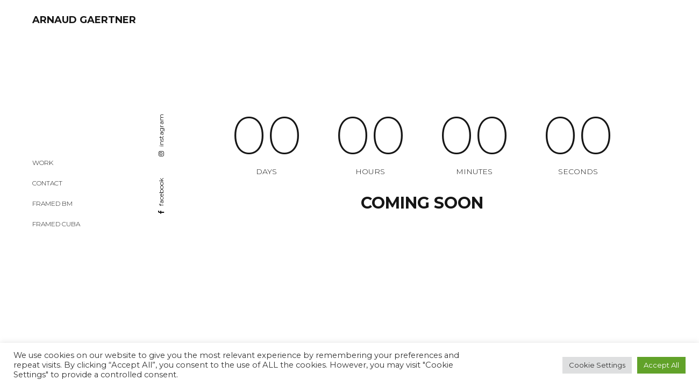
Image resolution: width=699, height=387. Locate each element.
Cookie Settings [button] (597, 365)
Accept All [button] (661, 365)
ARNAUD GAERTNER (84, 20)
